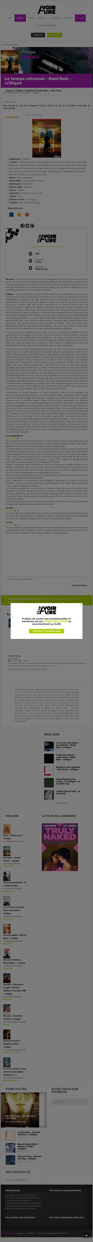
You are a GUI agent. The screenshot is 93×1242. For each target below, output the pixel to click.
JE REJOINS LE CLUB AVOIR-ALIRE (46, 631)
